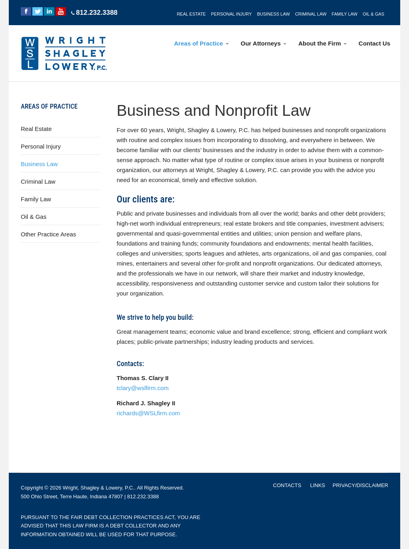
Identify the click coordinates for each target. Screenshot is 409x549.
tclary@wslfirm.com (143, 387)
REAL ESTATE (191, 14)
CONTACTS (287, 485)
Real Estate (36, 128)
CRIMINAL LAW (311, 14)
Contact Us (374, 43)
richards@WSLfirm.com (148, 413)
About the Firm (322, 43)
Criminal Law (38, 181)
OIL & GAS (373, 14)
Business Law (39, 164)
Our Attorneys (263, 43)
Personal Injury (41, 146)
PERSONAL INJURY (231, 14)
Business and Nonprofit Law (214, 110)
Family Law (36, 199)
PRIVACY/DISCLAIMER (360, 485)
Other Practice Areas (48, 234)
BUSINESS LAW (273, 14)
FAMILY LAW (344, 14)
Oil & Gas (33, 216)
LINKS (317, 485)
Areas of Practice (201, 43)
